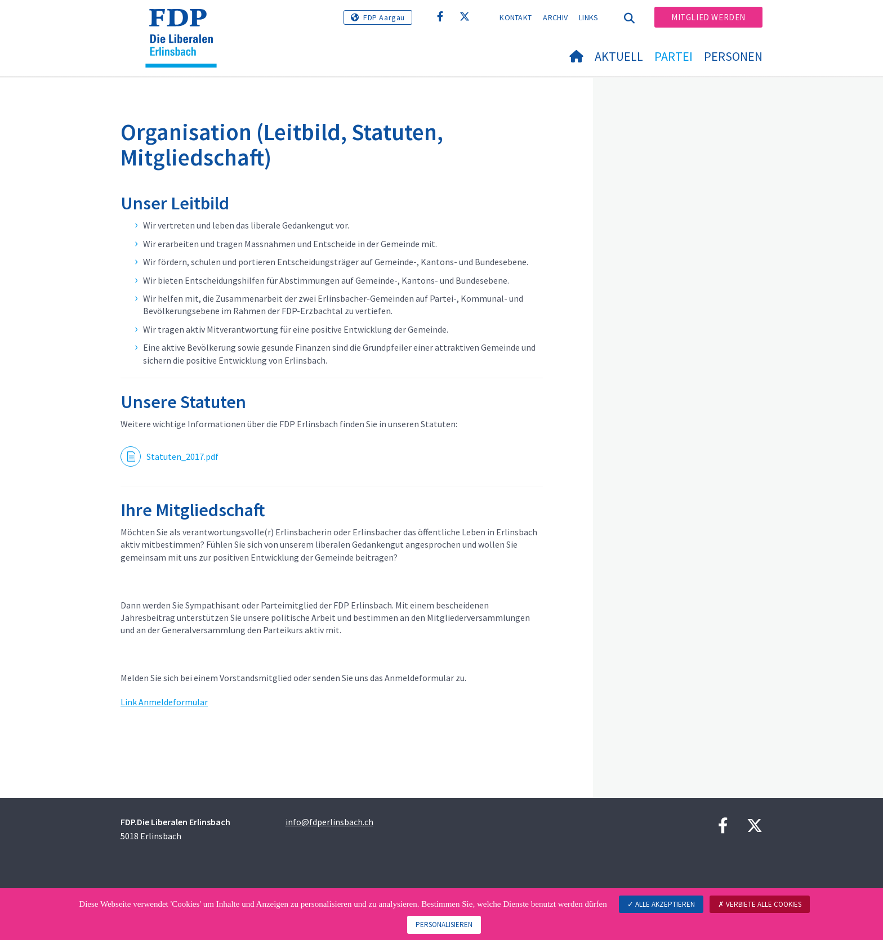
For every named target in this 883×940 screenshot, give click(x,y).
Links (589, 17)
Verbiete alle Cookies (759, 904)
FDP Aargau (384, 17)
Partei (673, 56)
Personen (733, 56)
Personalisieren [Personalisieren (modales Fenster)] (444, 924)
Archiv (555, 17)
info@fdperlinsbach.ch (329, 821)
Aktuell (619, 56)
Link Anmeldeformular (164, 702)
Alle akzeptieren (661, 904)
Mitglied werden (708, 17)
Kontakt (516, 17)
